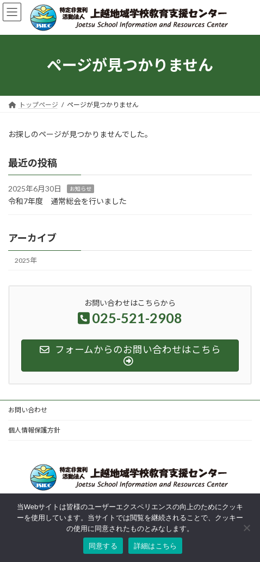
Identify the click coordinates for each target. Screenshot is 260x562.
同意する (103, 546)
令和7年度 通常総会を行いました (67, 201)
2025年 (25, 260)
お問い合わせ (27, 410)
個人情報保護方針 (34, 430)
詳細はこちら (155, 546)
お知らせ (80, 189)
